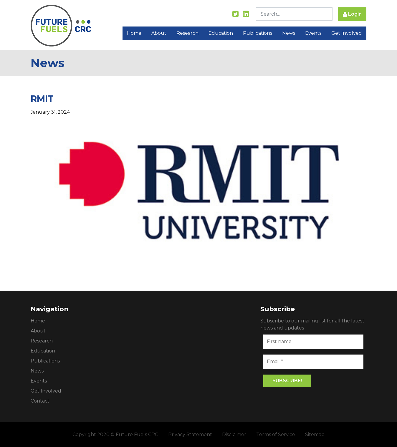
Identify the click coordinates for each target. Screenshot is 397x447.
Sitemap (315, 434)
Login (352, 14)
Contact (40, 401)
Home (134, 33)
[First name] (313, 342)
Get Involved (346, 33)
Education (221, 33)
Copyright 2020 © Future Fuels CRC (115, 434)
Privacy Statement (190, 434)
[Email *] (313, 362)
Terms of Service (275, 434)
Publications (257, 33)
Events (313, 33)
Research (187, 33)
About (158, 33)
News (288, 33)
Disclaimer (234, 434)
